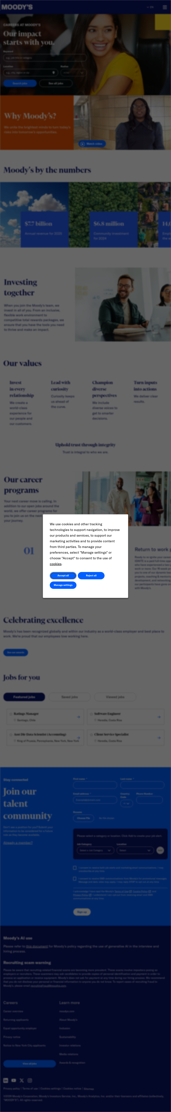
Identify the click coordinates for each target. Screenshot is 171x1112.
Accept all (63, 575)
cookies (55, 564)
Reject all (91, 575)
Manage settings (63, 584)
